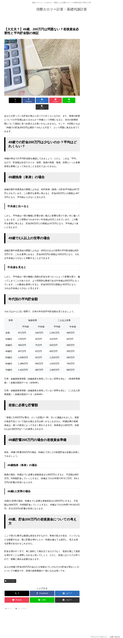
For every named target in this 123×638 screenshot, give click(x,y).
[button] (74, 100)
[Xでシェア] (10, 100)
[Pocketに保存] (48, 100)
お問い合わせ (115, 630)
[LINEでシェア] (61, 100)
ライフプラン (10, 574)
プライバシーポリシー (98, 630)
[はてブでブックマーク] (36, 100)
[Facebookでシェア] (23, 100)
